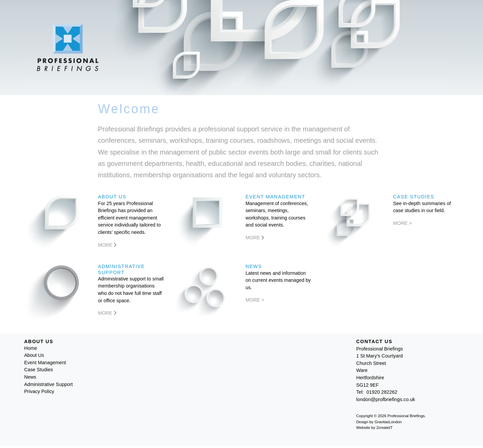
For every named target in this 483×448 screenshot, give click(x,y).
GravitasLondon (387, 422)
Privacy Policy (39, 391)
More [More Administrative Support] (107, 313)
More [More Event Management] (255, 237)
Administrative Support (48, 384)
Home (30, 348)
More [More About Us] (107, 245)
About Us (34, 355)
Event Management (45, 362)
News (30, 377)
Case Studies (38, 369)
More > (402, 223)
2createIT (384, 428)
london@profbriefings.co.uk (385, 399)
